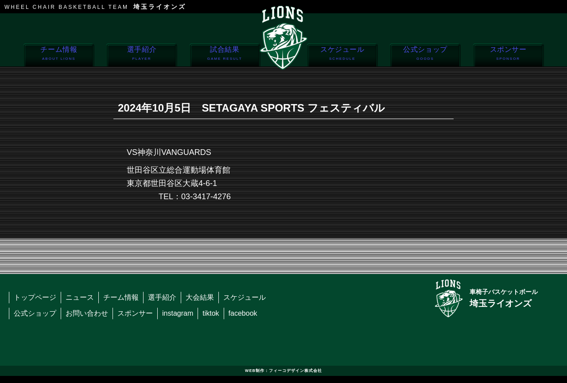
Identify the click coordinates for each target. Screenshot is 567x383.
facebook (243, 313)
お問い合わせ (87, 313)
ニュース (80, 297)
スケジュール (342, 55)
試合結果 (224, 55)
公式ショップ (425, 55)
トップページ (35, 297)
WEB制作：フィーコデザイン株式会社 (283, 370)
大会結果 (200, 297)
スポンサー (508, 55)
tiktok (210, 313)
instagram (177, 313)
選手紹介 (141, 55)
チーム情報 (58, 55)
